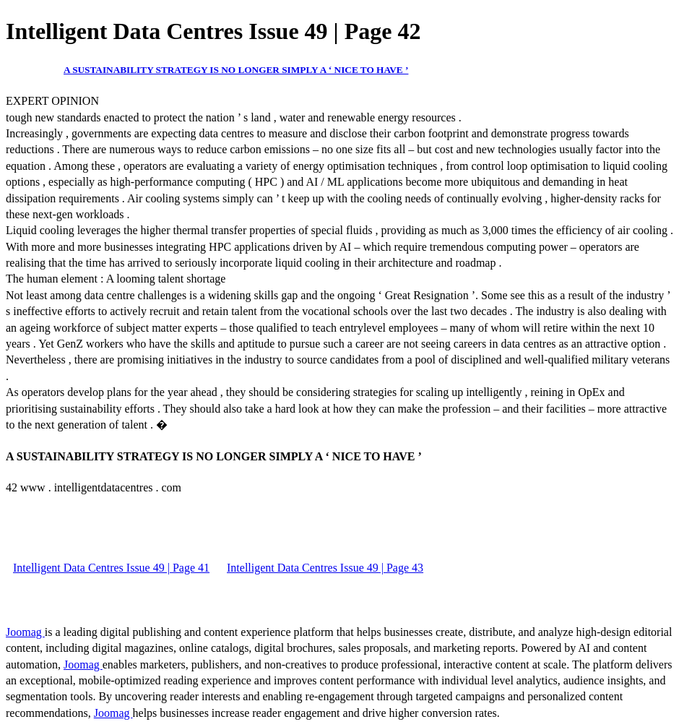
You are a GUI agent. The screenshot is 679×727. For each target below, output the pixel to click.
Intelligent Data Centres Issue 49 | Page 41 (111, 568)
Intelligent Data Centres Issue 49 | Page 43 (325, 568)
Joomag (25, 632)
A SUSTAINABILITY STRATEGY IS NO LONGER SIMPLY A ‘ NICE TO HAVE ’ (236, 69)
